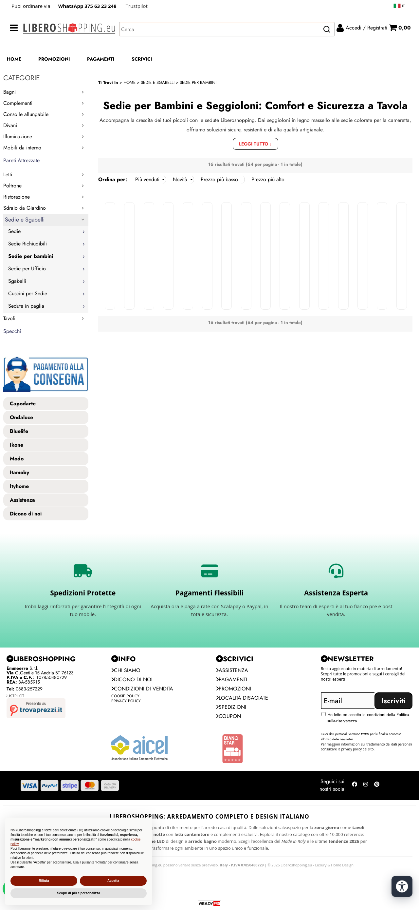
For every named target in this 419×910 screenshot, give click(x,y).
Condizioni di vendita (142, 688)
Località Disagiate (242, 698)
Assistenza (232, 670)
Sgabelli (17, 281)
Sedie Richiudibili (27, 243)
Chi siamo (125, 670)
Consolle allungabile (25, 114)
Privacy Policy (126, 701)
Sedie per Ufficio (27, 268)
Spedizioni (231, 707)
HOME (14, 59)
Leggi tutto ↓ (255, 144)
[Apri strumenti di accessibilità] (402, 886)
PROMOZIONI (54, 59)
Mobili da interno (22, 147)
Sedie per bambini (30, 256)
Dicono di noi (132, 679)
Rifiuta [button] (44, 880)
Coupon (228, 716)
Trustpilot (137, 6)
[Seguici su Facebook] (354, 785)
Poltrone (12, 185)
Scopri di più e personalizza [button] (78, 893)
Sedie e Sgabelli (25, 219)
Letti (7, 174)
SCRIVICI (142, 59)
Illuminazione (17, 136)
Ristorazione (16, 197)
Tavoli (9, 318)
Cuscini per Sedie (27, 293)
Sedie (14, 231)
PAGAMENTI (101, 59)
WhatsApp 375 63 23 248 (87, 6)
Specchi (12, 331)
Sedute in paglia (26, 306)
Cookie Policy (125, 696)
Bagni (9, 92)
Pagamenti (231, 679)
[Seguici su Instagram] (366, 785)
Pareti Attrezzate (21, 160)
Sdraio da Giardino (24, 208)
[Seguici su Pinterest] (377, 785)
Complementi (17, 103)
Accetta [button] (113, 880)
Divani (10, 125)
